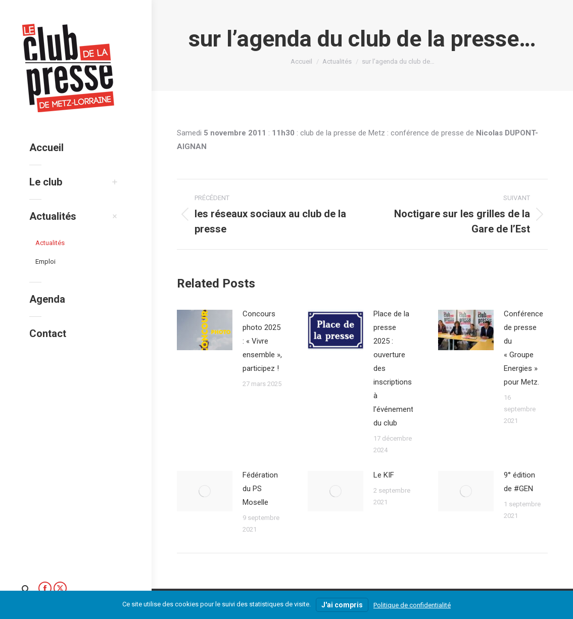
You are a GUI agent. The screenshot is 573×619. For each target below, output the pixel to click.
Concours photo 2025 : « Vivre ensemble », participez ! (262, 341)
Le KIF (383, 475)
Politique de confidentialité (412, 605)
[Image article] (204, 330)
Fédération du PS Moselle (260, 488)
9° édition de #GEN (519, 481)
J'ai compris (342, 605)
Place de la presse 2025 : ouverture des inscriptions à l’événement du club (393, 368)
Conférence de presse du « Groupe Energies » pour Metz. (523, 348)
